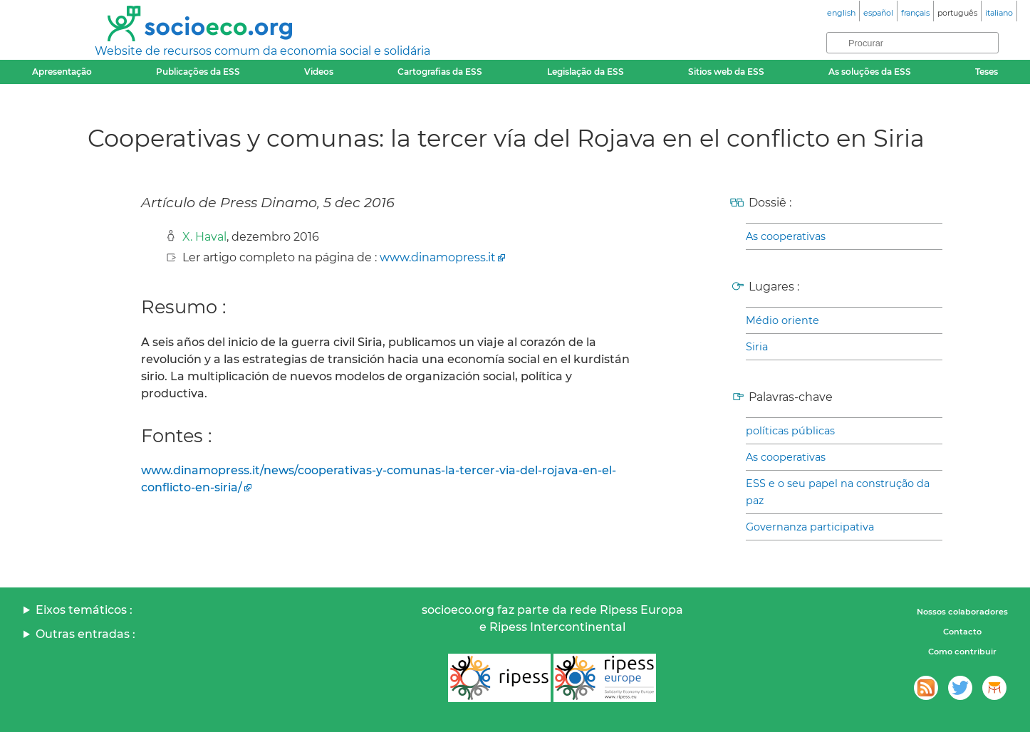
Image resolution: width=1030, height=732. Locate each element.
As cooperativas (786, 236)
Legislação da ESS (585, 71)
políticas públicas (790, 430)
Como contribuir (962, 652)
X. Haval (204, 237)
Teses (986, 71)
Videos (318, 71)
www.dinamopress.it (438, 257)
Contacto (962, 632)
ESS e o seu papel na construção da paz (838, 492)
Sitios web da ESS (726, 71)
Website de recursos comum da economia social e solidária (262, 51)
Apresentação (62, 71)
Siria (757, 346)
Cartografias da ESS (439, 71)
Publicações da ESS (198, 71)
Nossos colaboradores (962, 612)
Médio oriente (782, 320)
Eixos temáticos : (84, 610)
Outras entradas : (85, 634)
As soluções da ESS (869, 71)
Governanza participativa (810, 527)
